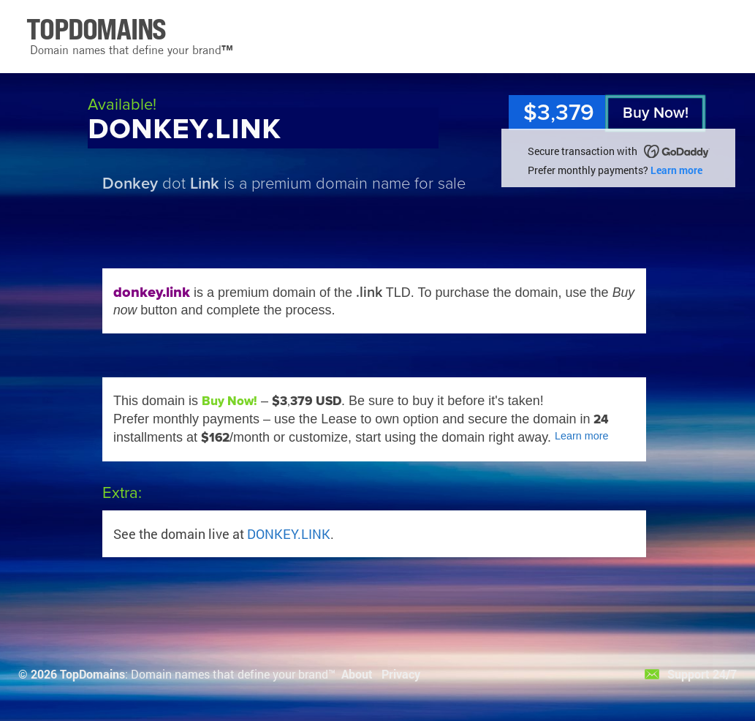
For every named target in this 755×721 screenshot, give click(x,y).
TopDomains (92, 674)
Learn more (676, 170)
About (357, 674)
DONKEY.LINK (288, 534)
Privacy (401, 674)
